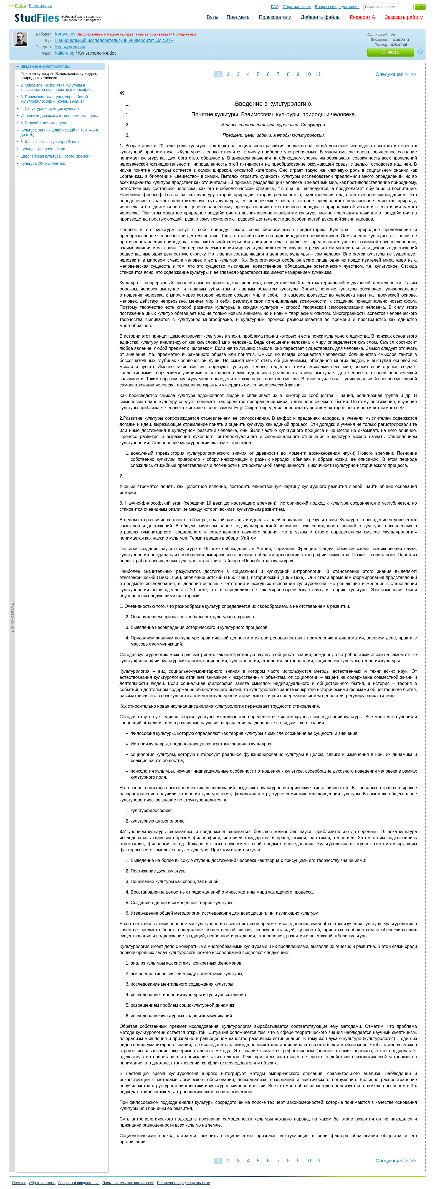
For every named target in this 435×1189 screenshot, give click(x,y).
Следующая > (392, 74)
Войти (20, 6)
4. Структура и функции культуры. (51, 108)
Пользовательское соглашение (128, 1183)
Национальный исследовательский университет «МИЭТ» (114, 40)
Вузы (212, 17)
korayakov (65, 34)
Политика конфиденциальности (183, 1183)
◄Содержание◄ (13, 160)
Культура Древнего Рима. (43, 149)
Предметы (239, 17)
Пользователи (275, 17)
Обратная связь (297, 6)
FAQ (275, 6)
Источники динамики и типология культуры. (60, 115)
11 (318, 74)
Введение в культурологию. (45, 66)
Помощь (19, 1183)
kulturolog (64, 53)
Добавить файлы (320, 17)
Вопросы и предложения (337, 6)
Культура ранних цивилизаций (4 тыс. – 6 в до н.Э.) (59, 132)
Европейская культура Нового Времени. (57, 156)
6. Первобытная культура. (44, 123)
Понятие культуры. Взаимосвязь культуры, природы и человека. (59, 75)
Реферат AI (363, 17)
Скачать (390, 52)
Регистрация (40, 6)
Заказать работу (404, 17)
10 (308, 74)
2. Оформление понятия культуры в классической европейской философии (56, 87)
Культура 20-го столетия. (43, 163)
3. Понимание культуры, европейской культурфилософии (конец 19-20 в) (54, 99)
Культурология (70, 46)
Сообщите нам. (185, 34)
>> (413, 74)
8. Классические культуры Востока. (52, 142)
